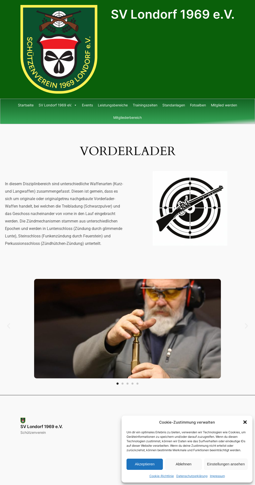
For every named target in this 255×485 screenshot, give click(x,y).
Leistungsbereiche (113, 105)
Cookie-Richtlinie (161, 476)
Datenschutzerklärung (191, 476)
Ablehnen (183, 464)
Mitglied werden (224, 105)
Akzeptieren (144, 464)
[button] (245, 422)
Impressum (217, 476)
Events (87, 105)
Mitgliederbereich (127, 117)
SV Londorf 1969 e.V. (173, 14)
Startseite (26, 105)
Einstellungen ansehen (226, 464)
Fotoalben (198, 105)
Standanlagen (173, 105)
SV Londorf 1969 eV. (58, 105)
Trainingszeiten (145, 105)
